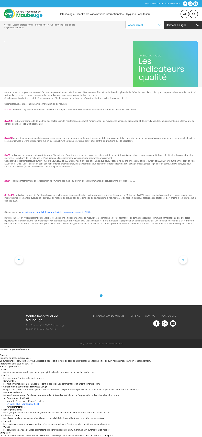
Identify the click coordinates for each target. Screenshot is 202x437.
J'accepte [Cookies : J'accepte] (88, 435)
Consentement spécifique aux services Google (25, 386)
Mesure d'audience (12, 392)
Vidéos (6, 427)
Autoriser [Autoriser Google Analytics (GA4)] (11, 406)
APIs (5, 369)
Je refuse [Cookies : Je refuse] (18, 366)
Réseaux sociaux (11, 415)
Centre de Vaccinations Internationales (100, 14)
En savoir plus (13, 404)
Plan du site (168, 315)
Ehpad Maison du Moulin (108, 315)
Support (7, 421)
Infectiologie (67, 14)
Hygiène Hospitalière (138, 14)
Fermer (3, 355)
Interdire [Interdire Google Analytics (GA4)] (20, 406)
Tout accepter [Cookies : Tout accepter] (6, 366)
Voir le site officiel (30, 404)
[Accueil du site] (23, 17)
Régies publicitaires (12, 409)
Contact (150, 315)
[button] (101, 295)
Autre (6, 375)
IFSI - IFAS (134, 315)
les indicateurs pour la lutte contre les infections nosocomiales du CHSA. (56, 212)
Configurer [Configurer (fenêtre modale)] (108, 435)
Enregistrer (5, 432)
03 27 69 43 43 (48, 328)
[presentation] (19, 260)
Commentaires (10, 381)
